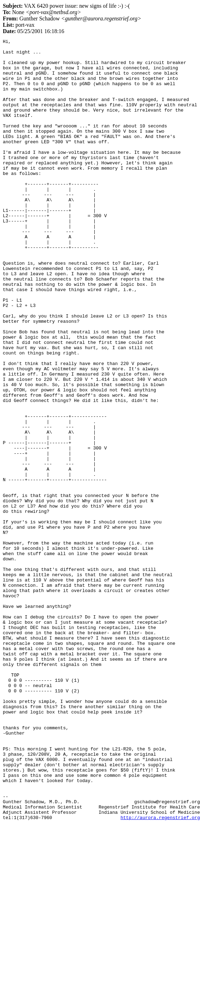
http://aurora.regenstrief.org (160, 973)
